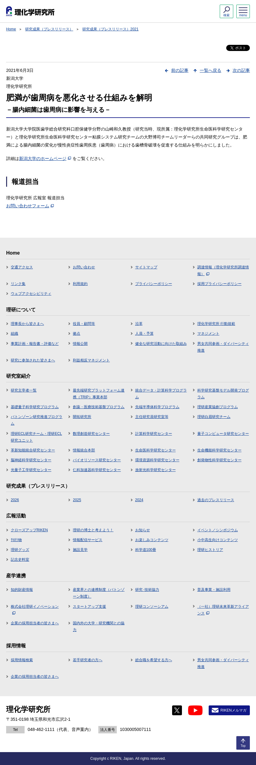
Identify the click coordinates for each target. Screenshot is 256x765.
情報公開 (80, 344)
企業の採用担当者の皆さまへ (35, 623)
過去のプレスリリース (215, 500)
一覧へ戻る (210, 70)
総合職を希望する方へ (153, 660)
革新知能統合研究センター (33, 450)
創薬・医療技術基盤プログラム (98, 407)
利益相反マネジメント (91, 360)
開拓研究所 (82, 417)
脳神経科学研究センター (31, 460)
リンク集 (18, 284)
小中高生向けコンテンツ (217, 540)
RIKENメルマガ (233, 710)
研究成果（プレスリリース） (49, 29)
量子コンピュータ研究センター (223, 433)
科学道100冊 (145, 550)
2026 (15, 500)
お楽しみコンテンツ (151, 540)
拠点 (76, 333)
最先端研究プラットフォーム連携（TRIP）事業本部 (98, 393)
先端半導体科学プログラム (157, 407)
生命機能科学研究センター (219, 450)
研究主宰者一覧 (24, 390)
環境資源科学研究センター (157, 460)
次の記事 (241, 70)
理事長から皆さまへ (27, 324)
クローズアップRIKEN (29, 530)
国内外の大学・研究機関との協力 (98, 626)
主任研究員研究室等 (151, 417)
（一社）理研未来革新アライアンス (223, 609)
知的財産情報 (22, 589)
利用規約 (80, 284)
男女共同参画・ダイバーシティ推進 (223, 347)
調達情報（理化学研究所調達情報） (223, 270)
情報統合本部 (84, 450)
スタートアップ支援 (89, 606)
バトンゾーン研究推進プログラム (36, 420)
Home (11, 29)
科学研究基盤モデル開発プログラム (223, 393)
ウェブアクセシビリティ (31, 293)
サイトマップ (146, 267)
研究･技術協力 (147, 589)
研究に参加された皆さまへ (33, 360)
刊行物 (16, 540)
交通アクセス (22, 267)
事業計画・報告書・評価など (35, 344)
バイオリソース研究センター (97, 460)
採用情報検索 (22, 660)
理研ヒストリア (210, 550)
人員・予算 (144, 333)
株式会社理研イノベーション (35, 609)
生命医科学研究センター (155, 450)
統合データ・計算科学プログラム (161, 393)
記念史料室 (20, 559)
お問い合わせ (84, 267)
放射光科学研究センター (155, 470)
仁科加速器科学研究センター (97, 470)
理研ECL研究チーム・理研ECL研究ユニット (36, 437)
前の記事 (179, 70)
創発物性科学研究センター (219, 460)
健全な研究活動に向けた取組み (161, 344)
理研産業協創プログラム (217, 407)
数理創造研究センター (91, 433)
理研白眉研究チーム (213, 417)
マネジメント (208, 333)
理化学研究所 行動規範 (216, 324)
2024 (139, 500)
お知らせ (142, 530)
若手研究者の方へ (87, 660)
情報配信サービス (87, 540)
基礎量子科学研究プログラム (35, 407)
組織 (14, 333)
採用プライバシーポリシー (219, 284)
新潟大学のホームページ (45, 158)
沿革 (139, 324)
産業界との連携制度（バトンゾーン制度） (98, 593)
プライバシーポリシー (153, 284)
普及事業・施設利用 (213, 589)
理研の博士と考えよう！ (93, 530)
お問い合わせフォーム (30, 205)
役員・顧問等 (84, 324)
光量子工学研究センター (31, 470)
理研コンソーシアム (151, 606)
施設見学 (80, 550)
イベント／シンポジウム (217, 530)
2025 (77, 500)
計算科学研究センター (153, 433)
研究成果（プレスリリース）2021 (110, 29)
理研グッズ (20, 550)
